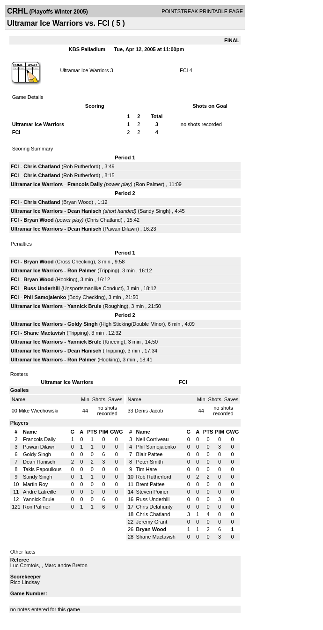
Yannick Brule (84, 306)
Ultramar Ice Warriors (84, 70)
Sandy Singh (154, 211)
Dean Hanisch (84, 211)
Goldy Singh (82, 324)
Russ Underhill (41, 288)
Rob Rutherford (80, 166)
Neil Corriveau (152, 439)
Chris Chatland (41, 166)
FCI (184, 70)
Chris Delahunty (154, 507)
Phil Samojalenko (44, 297)
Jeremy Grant (152, 522)
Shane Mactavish (44, 333)
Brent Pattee (150, 484)
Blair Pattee (149, 454)
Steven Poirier (152, 492)
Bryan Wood (77, 202)
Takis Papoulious (42, 469)
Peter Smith (149, 462)
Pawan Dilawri (120, 229)
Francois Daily (85, 184)
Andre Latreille (39, 492)
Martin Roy (35, 484)
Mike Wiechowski (38, 410)
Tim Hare (146, 469)
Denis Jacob (149, 410)
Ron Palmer (148, 184)
